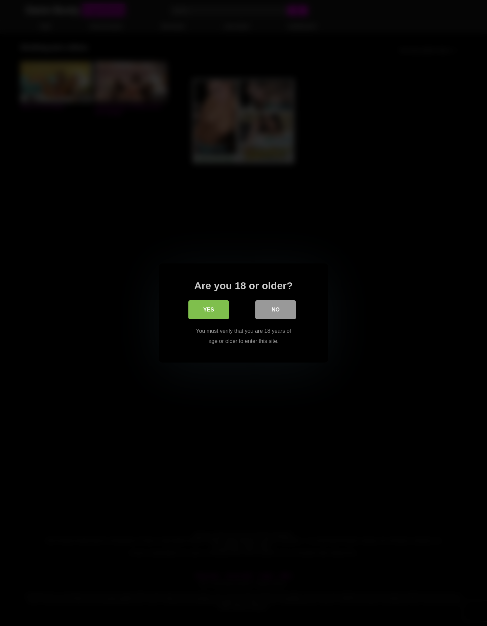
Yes (208, 309)
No (276, 309)
